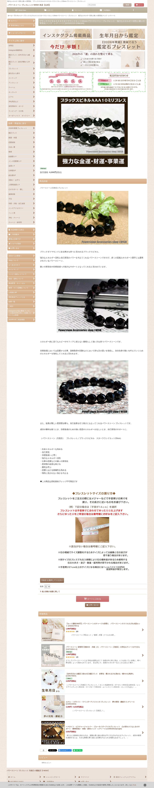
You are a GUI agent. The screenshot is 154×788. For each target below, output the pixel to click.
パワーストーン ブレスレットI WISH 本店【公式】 (29, 5)
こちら (134, 785)
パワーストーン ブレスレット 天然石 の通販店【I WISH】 (28, 771)
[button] (133, 10)
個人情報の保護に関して (50, 591)
